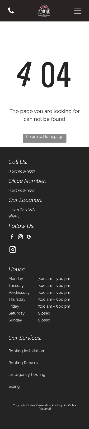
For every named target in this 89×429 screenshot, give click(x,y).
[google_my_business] (28, 237)
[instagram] (20, 237)
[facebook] (12, 237)
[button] (77, 10)
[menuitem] (44, 351)
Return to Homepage (44, 136)
